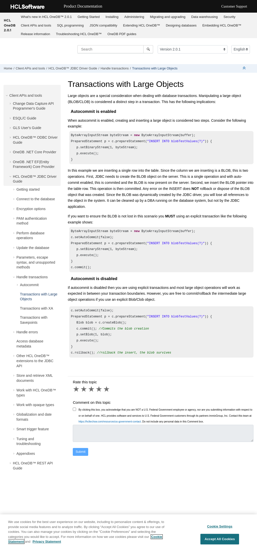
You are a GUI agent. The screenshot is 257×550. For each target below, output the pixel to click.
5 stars (107, 389)
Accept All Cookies (220, 539)
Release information (35, 34)
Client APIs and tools (36, 25)
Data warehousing (204, 17)
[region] (128, 532)
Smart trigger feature (32, 429)
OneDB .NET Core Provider (34, 152)
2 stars (84, 389)
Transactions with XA (36, 308)
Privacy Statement (47, 541)
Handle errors (27, 332)
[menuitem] (46, 17)
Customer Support (234, 6)
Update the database (32, 248)
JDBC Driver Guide (73, 68)
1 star (76, 389)
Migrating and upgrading (167, 17)
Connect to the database (35, 199)
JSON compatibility (103, 25)
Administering (134, 17)
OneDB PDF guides (121, 34)
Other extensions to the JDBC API (34, 361)
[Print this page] (252, 69)
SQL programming (70, 25)
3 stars (92, 389)
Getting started (28, 189)
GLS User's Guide (27, 128)
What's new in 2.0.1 (46, 17)
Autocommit (29, 285)
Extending (141, 25)
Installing (111, 17)
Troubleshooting (79, 34)
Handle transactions (115, 68)
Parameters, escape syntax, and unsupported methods (35, 262)
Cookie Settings (219, 526)
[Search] (148, 49)
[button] (7, 95)
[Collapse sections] (244, 68)
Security (230, 17)
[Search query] (115, 49)
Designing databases (181, 25)
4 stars (99, 389)
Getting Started (89, 17)
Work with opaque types (35, 405)
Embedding (221, 25)
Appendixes (25, 454)
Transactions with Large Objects (154, 68)
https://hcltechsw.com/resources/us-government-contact (110, 421)
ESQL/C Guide (24, 118)
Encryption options (30, 209)
